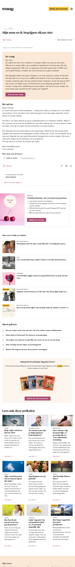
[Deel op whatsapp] (71, 166)
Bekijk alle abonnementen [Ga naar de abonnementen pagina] (37, 398)
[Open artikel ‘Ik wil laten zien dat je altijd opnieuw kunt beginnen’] (37, 436)
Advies (11, 28)
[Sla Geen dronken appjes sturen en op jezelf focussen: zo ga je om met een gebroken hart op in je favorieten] (13, 274)
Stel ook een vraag (15, 94)
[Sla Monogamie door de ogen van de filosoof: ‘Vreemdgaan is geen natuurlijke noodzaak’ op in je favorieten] (13, 242)
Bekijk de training (36, 220)
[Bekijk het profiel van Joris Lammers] (37, 179)
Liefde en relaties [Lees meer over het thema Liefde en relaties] (11, 158)
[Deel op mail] (66, 166)
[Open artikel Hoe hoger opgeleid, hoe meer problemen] (62, 526)
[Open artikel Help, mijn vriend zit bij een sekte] (13, 436)
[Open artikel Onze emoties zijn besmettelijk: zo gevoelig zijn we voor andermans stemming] (62, 436)
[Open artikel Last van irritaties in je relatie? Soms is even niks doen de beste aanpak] (36, 262)
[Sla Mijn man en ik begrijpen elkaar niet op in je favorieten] (7, 40)
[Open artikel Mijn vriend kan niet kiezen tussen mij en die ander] (13, 481)
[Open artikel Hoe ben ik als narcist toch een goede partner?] (13, 526)
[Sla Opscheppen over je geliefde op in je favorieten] (46, 463)
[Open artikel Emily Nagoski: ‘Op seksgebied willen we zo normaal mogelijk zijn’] (37, 526)
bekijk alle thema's (28, 158)
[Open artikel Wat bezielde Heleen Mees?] (62, 481)
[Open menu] (71, 9)
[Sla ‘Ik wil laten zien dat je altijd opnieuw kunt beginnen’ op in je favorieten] (46, 417)
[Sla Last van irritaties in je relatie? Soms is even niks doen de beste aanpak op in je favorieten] (13, 258)
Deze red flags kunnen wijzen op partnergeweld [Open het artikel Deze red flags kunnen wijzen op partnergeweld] (23, 345)
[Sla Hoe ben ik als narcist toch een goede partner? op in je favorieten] (22, 506)
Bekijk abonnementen (59, 9)
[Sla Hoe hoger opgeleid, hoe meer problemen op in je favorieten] (70, 506)
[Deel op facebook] (62, 166)
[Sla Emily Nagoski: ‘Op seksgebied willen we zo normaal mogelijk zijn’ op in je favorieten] (46, 506)
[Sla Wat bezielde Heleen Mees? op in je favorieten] (70, 463)
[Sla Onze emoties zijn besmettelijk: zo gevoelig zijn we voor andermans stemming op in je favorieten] (70, 417)
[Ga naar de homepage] (8, 9)
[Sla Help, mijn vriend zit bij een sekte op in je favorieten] (22, 417)
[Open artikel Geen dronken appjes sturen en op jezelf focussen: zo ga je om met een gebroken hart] (36, 278)
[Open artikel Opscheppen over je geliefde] (37, 481)
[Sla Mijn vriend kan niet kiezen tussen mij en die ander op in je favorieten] (22, 463)
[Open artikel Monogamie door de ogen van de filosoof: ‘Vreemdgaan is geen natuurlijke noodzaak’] (36, 246)
